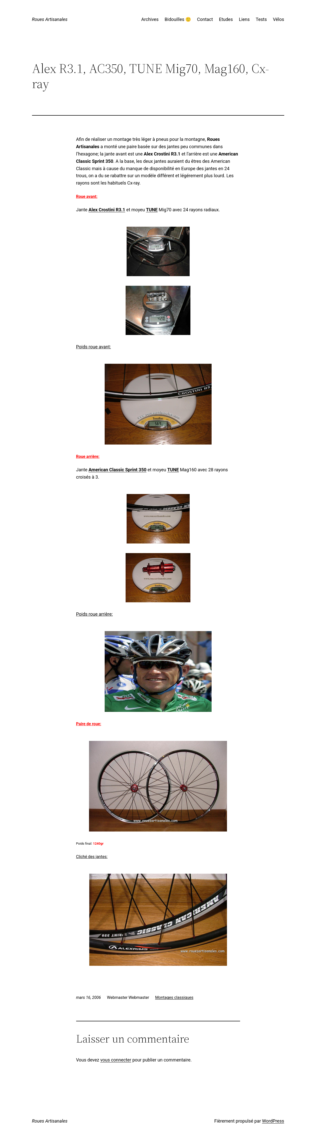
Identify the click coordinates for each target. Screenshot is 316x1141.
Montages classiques (174, 997)
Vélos (278, 19)
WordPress (273, 1121)
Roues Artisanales (50, 19)
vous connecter (115, 1059)
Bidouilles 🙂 (178, 19)
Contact (205, 19)
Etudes (226, 19)
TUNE (152, 209)
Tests (261, 19)
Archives (150, 19)
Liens (244, 19)
